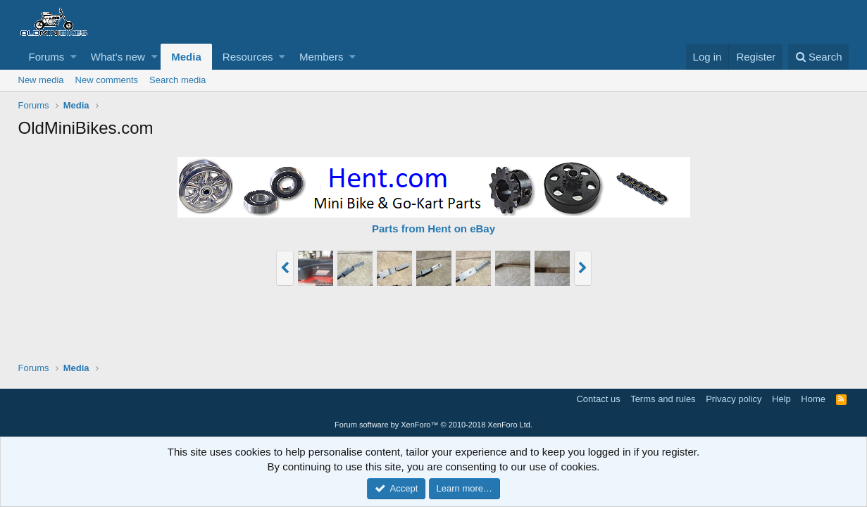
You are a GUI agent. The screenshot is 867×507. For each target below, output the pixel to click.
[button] (73, 57)
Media (186, 57)
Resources (248, 57)
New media (41, 80)
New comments (107, 80)
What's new (118, 57)
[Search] (818, 57)
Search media (177, 80)
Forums (47, 57)
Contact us (598, 399)
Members (321, 57)
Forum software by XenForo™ (433, 424)
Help (781, 399)
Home (813, 399)
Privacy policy (733, 399)
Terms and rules (662, 399)
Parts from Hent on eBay (433, 228)
